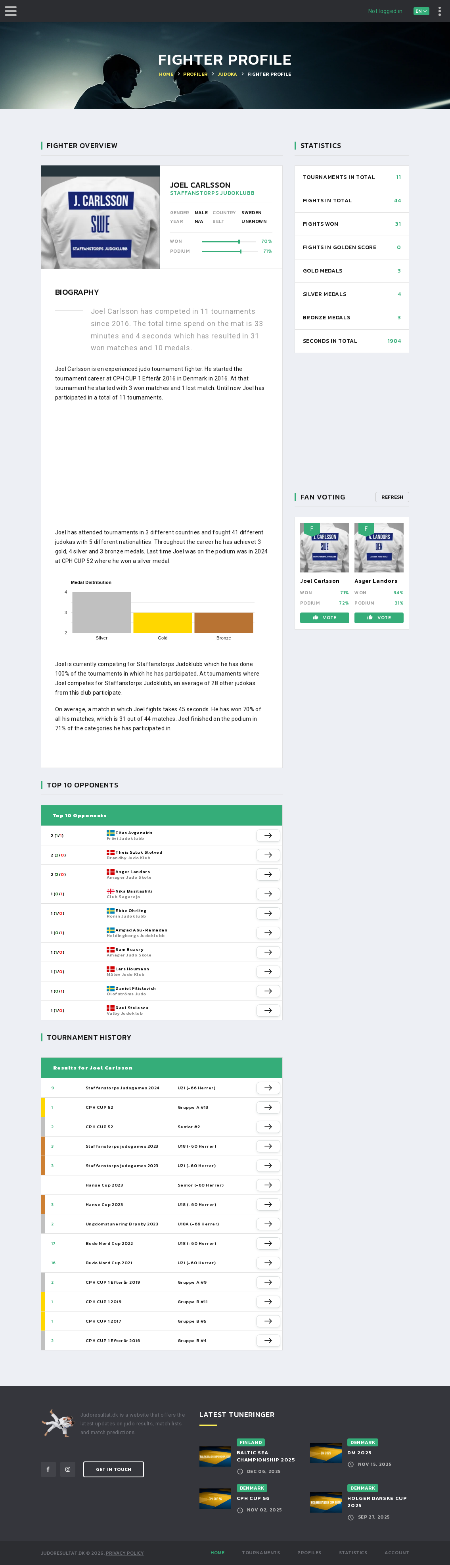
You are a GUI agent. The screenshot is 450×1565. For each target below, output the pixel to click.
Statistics (353, 1552)
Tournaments (261, 1552)
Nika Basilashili (133, 891)
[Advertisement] (161, 464)
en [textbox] (419, 11)
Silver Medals (325, 294)
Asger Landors (132, 871)
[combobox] (421, 11)
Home (217, 1552)
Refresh (392, 497)
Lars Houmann (132, 969)
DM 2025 (359, 1452)
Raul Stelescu (131, 1007)
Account (397, 1552)
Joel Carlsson (320, 581)
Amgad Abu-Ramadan (141, 930)
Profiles (309, 1552)
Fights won (321, 224)
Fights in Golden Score (340, 247)
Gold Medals (323, 271)
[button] (268, 836)
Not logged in (385, 11)
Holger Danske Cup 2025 (377, 1501)
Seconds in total (330, 341)
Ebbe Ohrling (131, 910)
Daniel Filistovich (135, 988)
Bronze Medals (326, 317)
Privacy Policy (125, 1553)
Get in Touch (114, 1469)
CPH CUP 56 (253, 1498)
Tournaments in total (339, 177)
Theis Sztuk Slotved (138, 852)
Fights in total (327, 200)
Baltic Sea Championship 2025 (266, 1456)
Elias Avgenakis (133, 833)
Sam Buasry (129, 949)
